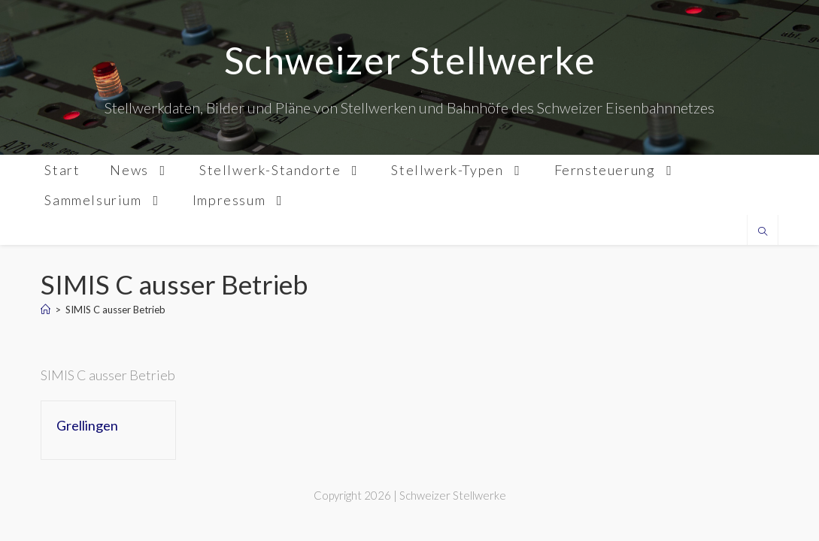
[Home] (45, 310)
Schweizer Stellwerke (410, 60)
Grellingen (87, 425)
